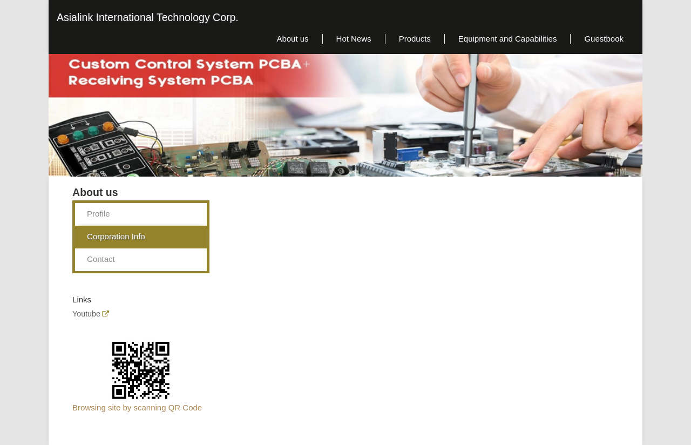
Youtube (86, 314)
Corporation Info (116, 236)
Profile (98, 213)
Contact (101, 259)
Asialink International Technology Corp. (148, 17)
